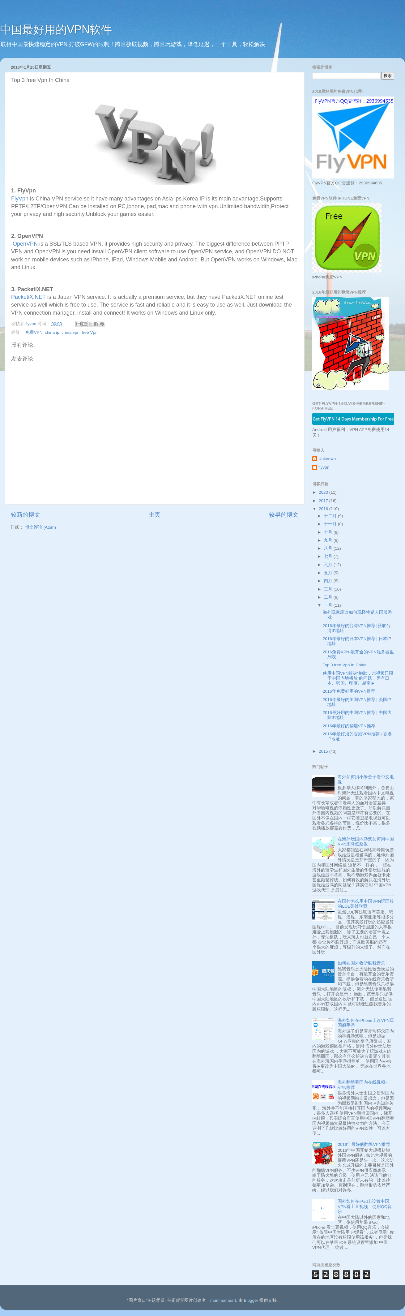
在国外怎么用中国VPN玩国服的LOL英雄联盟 (366, 904)
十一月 (331, 524)
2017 (324, 500)
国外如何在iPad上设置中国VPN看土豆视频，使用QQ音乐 (365, 1206)
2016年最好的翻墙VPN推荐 (349, 726)
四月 (329, 580)
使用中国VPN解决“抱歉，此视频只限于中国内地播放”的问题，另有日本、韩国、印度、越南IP (358, 678)
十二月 (331, 516)
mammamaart (223, 1300)
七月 (329, 556)
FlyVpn (19, 199)
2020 (324, 492)
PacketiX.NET (28, 297)
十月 (329, 532)
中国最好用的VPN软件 (56, 29)
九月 (329, 540)
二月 (329, 597)
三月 (329, 589)
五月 (329, 572)
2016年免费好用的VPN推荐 (349, 691)
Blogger (251, 1300)
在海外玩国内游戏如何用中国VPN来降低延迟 (366, 841)
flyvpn (323, 467)
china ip (52, 332)
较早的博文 (283, 514)
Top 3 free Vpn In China (345, 665)
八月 (329, 548)
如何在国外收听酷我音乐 (361, 963)
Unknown (327, 458)
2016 (324, 508)
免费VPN (34, 332)
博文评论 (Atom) (40, 527)
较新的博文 (25, 514)
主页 (154, 514)
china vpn (70, 332)
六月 (329, 564)
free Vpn (89, 332)
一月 (329, 605)
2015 (324, 751)
